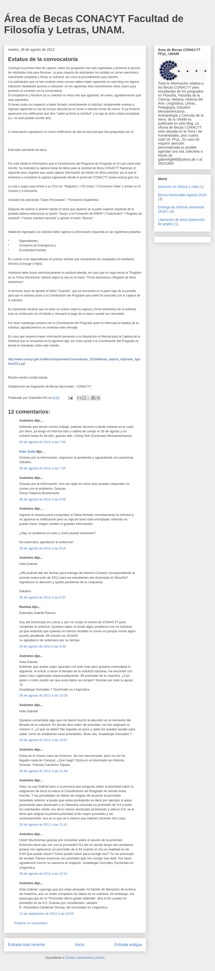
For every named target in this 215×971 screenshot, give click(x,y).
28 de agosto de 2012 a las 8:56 (42, 499)
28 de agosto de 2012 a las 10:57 (43, 740)
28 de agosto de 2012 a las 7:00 (42, 442)
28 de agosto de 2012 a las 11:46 (43, 771)
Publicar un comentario (31, 923)
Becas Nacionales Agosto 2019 (182, 195)
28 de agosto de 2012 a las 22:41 (43, 873)
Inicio (79, 944)
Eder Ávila (27, 451)
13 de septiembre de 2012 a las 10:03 (46, 913)
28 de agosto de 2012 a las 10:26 (43, 695)
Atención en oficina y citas (178, 187)
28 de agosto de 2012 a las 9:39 (42, 646)
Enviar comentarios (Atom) (85, 957)
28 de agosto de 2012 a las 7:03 (42, 468)
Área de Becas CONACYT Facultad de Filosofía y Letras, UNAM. (94, 24)
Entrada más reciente (26, 944)
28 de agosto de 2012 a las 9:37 (42, 597)
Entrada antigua (128, 944)
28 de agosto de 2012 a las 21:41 (43, 824)
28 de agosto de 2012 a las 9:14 (42, 548)
